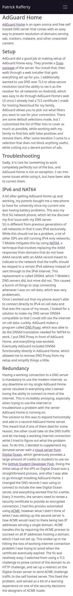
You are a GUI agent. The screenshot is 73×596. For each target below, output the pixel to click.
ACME (15, 511)
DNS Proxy (32, 327)
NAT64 (54, 243)
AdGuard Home (13, 24)
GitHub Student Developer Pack (31, 464)
